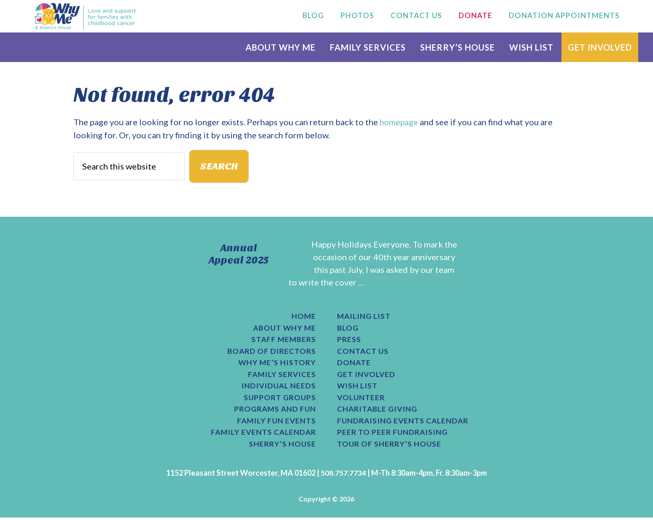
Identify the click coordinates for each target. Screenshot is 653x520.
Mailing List (364, 317)
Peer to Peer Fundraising (392, 435)
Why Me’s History (276, 364)
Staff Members (283, 340)
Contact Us (363, 352)
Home (303, 317)
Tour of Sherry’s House (389, 446)
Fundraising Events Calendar (403, 423)
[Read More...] (287, 295)
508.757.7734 (343, 475)
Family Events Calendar (262, 435)
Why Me (85, 16)
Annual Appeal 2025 (239, 254)
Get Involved (366, 376)
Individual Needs (278, 387)
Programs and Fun (274, 411)
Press (349, 340)
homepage (399, 122)
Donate (354, 364)
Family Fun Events (275, 423)
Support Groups (279, 399)
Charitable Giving (377, 411)
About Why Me (283, 328)
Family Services (281, 376)
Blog (348, 328)
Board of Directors (271, 352)
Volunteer (361, 399)
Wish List (357, 387)
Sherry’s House (282, 446)
